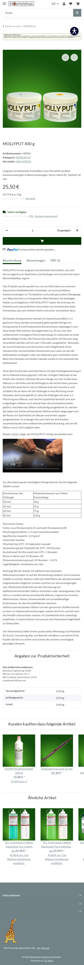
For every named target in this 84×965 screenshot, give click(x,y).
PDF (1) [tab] (55, 260)
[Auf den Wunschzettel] (74, 57)
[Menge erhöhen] (77, 230)
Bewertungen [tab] (36, 260)
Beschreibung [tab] (12, 260)
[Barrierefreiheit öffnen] (74, 31)
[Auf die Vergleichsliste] (65, 57)
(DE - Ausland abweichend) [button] (43, 216)
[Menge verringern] (7, 230)
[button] (64, 3)
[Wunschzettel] (70, 3)
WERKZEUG (23, 157)
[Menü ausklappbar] (4, 2)
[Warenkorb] (77, 3)
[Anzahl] (32, 230)
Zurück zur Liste (13, 26)
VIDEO (15, 434)
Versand (30, 198)
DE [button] (54, 4)
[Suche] (38, 13)
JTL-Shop (48, 960)
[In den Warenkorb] (5, 48)
